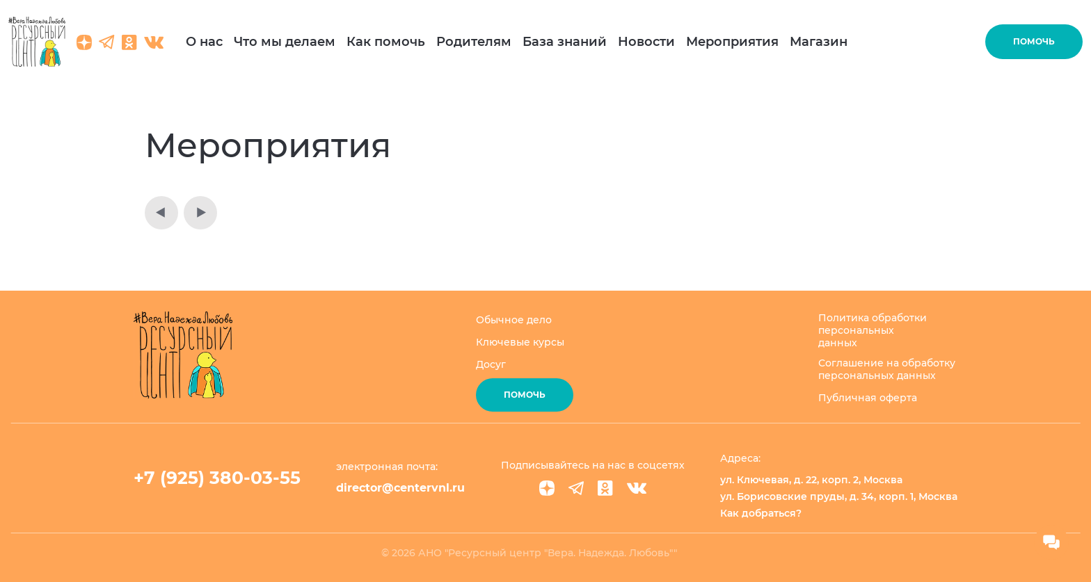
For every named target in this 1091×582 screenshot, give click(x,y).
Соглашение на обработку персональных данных (886, 369)
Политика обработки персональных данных (872, 330)
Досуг (491, 364)
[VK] (636, 488)
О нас (204, 41)
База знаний (565, 41)
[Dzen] (547, 488)
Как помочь (386, 41)
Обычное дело (514, 320)
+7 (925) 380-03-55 (217, 477)
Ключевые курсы (520, 342)
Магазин (818, 41)
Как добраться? (761, 513)
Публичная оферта (867, 397)
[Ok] (605, 488)
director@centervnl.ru (400, 487)
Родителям (473, 41)
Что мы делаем (284, 41)
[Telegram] (576, 488)
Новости (646, 41)
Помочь (1034, 41)
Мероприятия (732, 41)
